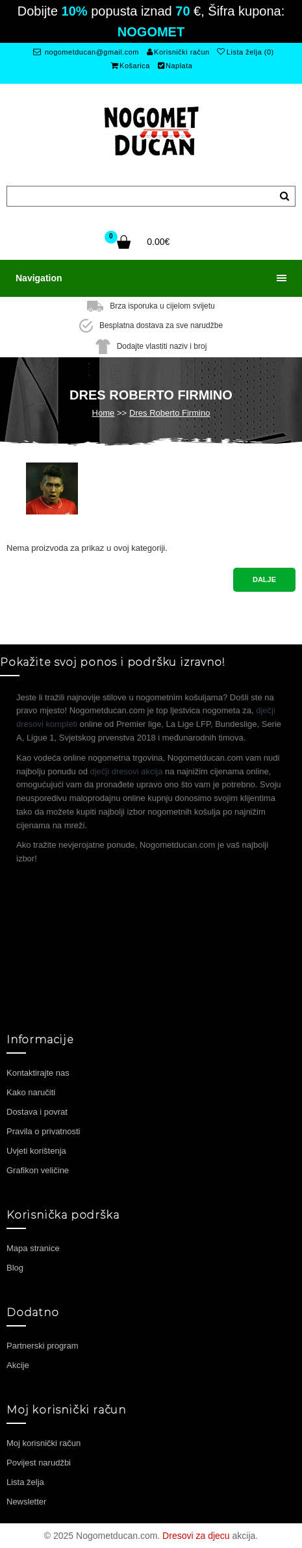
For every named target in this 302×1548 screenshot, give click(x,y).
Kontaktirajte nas (37, 1073)
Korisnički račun (178, 52)
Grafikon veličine (37, 1170)
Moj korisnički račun (43, 1443)
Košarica (130, 66)
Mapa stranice (33, 1248)
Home (103, 413)
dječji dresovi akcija (126, 771)
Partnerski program (42, 1346)
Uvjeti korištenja (36, 1151)
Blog (14, 1268)
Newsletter (26, 1501)
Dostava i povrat (37, 1112)
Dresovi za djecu (196, 1535)
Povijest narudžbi (38, 1462)
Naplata (175, 66)
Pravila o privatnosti (43, 1131)
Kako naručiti (30, 1092)
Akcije (17, 1365)
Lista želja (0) (245, 52)
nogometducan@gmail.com (86, 52)
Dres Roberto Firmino (169, 413)
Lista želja (25, 1482)
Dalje (264, 579)
